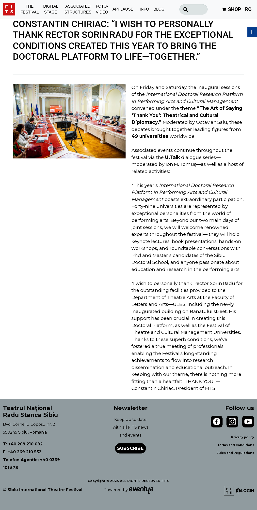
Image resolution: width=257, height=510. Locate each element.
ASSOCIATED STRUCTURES (77, 9)
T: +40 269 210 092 (23, 444)
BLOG (159, 9)
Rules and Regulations (235, 453)
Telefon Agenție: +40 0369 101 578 (31, 463)
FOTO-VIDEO (102, 9)
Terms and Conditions (235, 445)
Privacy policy (242, 437)
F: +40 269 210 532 (22, 452)
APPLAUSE (122, 9)
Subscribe (130, 448)
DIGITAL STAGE (50, 9)
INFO (144, 9)
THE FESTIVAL (29, 9)
